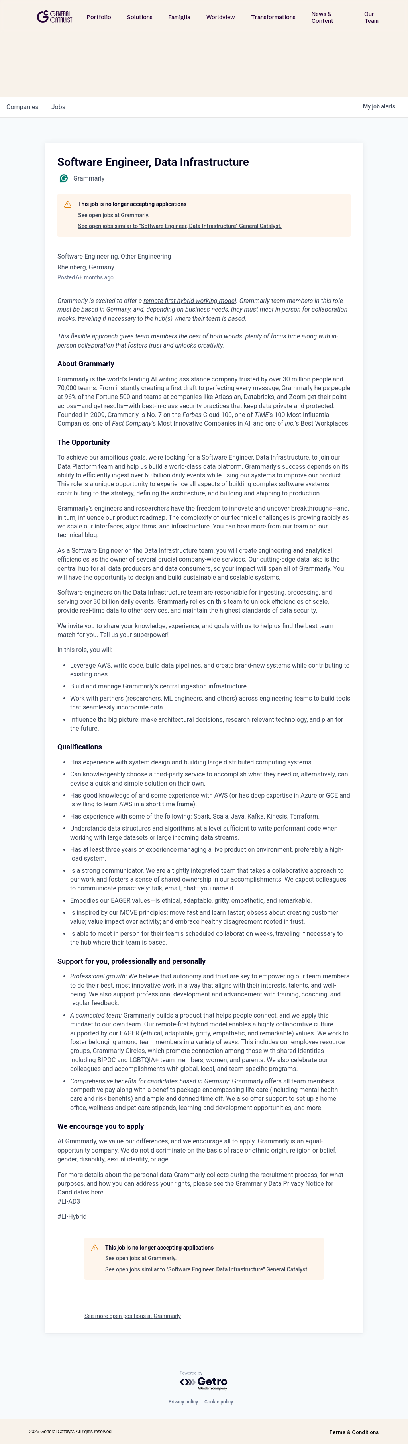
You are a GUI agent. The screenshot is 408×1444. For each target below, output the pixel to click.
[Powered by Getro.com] (204, 1381)
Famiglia (179, 17)
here (97, 1192)
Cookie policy (218, 1402)
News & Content (322, 17)
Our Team (371, 17)
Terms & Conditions (354, 1432)
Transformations (273, 17)
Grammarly (72, 379)
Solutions (140, 17)
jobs (58, 107)
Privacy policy (183, 1402)
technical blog (77, 535)
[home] (54, 16)
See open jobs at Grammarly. (113, 215)
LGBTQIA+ (144, 1060)
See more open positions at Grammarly (132, 1316)
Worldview (220, 17)
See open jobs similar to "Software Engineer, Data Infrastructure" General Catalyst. (180, 226)
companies (22, 107)
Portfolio (99, 17)
